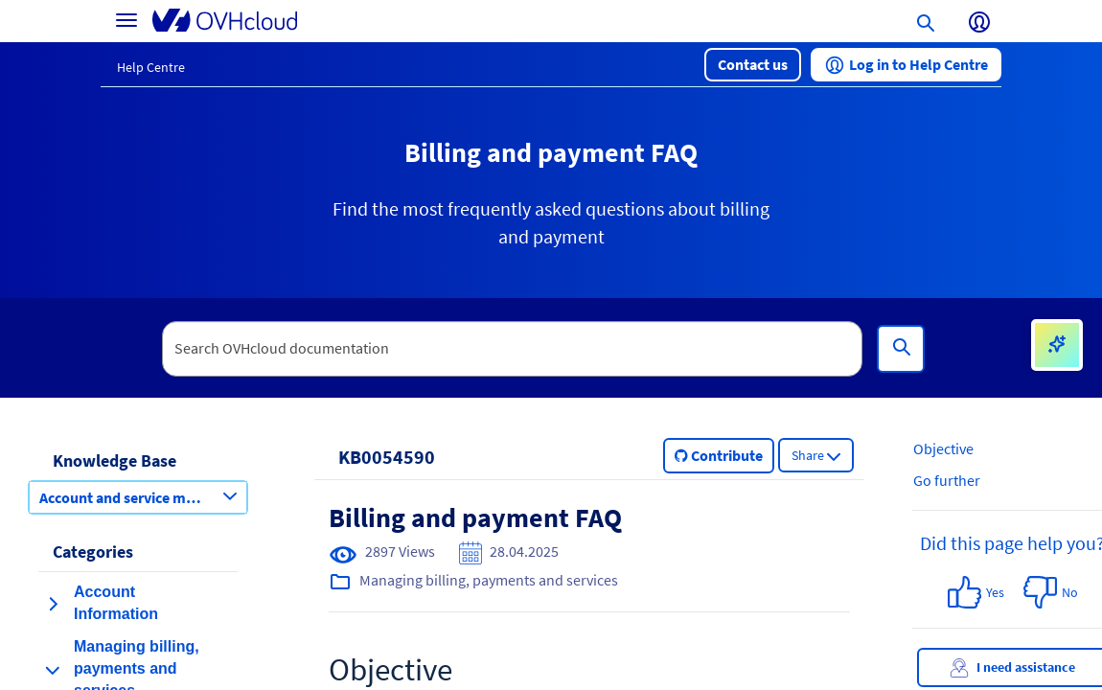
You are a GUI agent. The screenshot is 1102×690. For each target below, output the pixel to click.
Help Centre (151, 67)
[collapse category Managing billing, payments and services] (52, 669)
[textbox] (512, 349)
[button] (752, 64)
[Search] (901, 349)
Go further (946, 480)
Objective (943, 448)
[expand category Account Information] (52, 603)
